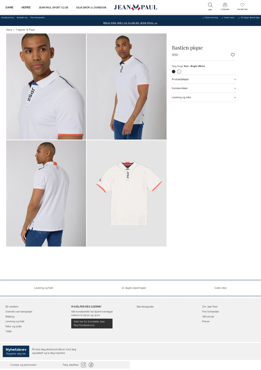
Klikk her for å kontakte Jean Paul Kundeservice (89, 323)
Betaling (10, 316)
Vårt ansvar (208, 316)
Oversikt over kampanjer (19, 311)
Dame (9, 7)
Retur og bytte (14, 326)
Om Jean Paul (209, 306)
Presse (206, 321)
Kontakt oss (22, 17)
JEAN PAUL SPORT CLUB (53, 7)
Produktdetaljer (204, 79)
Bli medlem (12, 306)
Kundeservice (7, 17)
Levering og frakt (43, 288)
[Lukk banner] (258, 23)
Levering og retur (204, 97)
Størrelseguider (145, 306)
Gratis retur (221, 288)
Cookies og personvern (23, 364)
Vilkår (9, 331)
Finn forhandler (37, 17)
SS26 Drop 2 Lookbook (91, 7)
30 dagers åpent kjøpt (133, 288)
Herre (26, 7)
